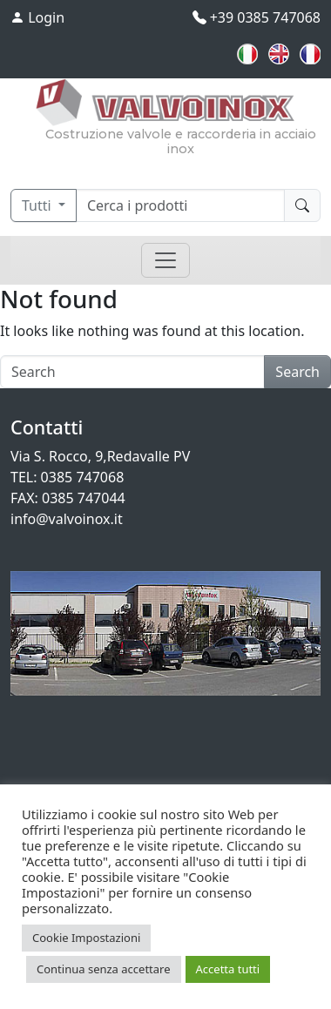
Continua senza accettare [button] (104, 969)
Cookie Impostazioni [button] (86, 937)
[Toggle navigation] (165, 260)
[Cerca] (180, 205)
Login (37, 17)
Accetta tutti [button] (228, 969)
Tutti (38, 205)
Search (297, 371)
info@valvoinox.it (66, 518)
